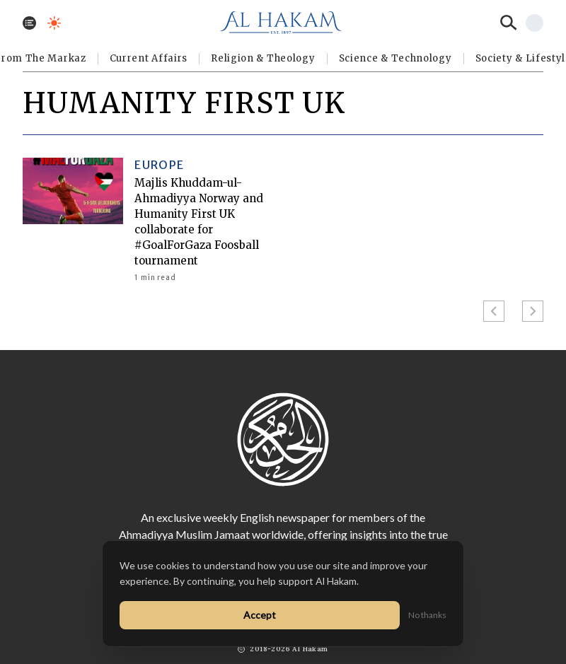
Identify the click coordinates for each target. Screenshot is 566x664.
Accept (259, 615)
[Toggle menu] (29, 23)
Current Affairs (149, 58)
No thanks (427, 615)
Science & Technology (395, 58)
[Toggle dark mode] (54, 23)
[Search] (508, 22)
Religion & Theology (263, 58)
